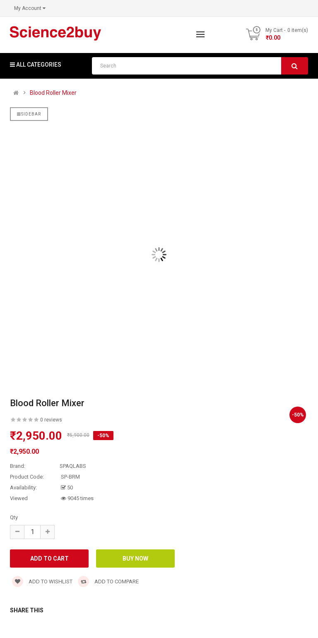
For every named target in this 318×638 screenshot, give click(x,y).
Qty (14, 517)
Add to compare (108, 581)
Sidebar (29, 114)
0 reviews (51, 420)
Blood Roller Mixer (53, 93)
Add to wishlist (42, 581)
